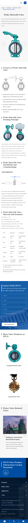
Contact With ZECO (11, 286)
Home (3, 8)
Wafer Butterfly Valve (9, 9)
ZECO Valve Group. (13, 509)
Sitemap (3, 514)
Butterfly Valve (17, 8)
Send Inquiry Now (9, 324)
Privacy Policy (11, 514)
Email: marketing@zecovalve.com (10, 500)
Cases (14, 495)
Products (8, 8)
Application (14, 491)
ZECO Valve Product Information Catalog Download (12, 464)
